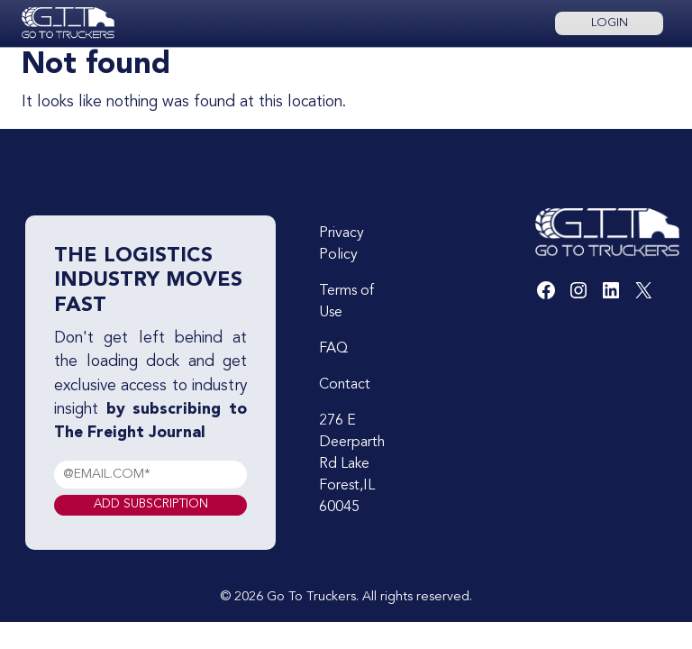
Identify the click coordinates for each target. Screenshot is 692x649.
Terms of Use (346, 302)
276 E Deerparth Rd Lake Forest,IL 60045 (352, 464)
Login (609, 23)
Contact (344, 385)
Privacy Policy (341, 244)
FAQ (333, 349)
